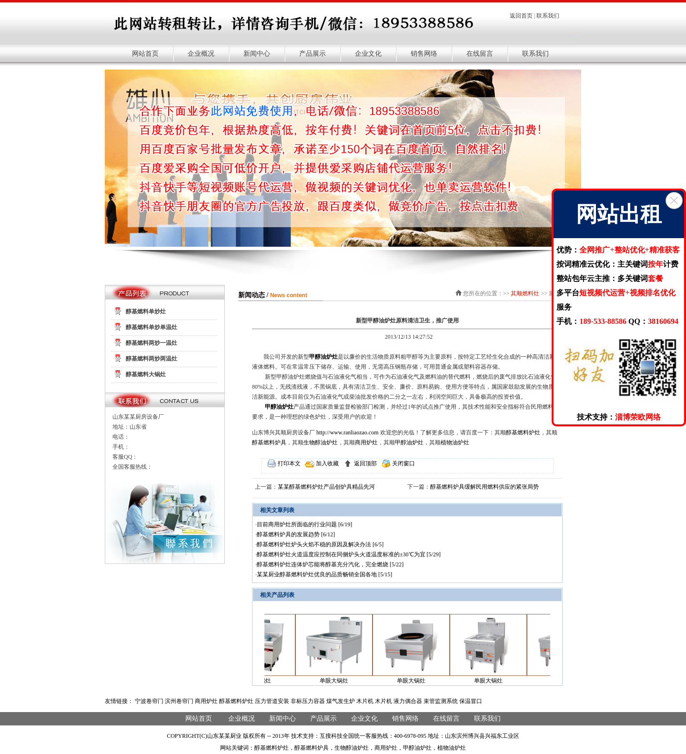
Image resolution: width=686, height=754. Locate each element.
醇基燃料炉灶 (523, 432)
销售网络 (424, 53)
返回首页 (521, 15)
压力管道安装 (272, 701)
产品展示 (312, 53)
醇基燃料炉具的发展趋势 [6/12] (296, 534)
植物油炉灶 (455, 442)
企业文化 (368, 53)
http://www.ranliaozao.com (347, 432)
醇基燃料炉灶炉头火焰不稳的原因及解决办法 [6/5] (320, 544)
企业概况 (201, 53)
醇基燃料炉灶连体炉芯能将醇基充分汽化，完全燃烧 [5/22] (330, 564)
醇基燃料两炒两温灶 (151, 358)
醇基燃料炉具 (269, 442)
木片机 (364, 701)
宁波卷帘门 (149, 701)
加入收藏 (326, 463)
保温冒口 (470, 701)
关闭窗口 (403, 463)
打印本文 (288, 463)
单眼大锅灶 (340, 680)
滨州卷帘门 (179, 701)
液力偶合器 (407, 701)
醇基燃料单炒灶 (146, 311)
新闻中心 (256, 53)
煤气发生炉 (340, 701)
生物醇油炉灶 (320, 442)
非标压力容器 (308, 701)
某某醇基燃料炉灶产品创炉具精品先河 (326, 486)
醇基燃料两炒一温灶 (151, 343)
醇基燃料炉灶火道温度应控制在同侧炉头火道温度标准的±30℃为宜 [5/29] (349, 554)
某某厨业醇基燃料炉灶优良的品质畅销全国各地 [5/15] (324, 574)
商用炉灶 (366, 442)
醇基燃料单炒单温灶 (151, 327)
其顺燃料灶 (525, 293)
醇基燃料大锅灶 (146, 374)
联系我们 (547, 15)
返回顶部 (365, 463)
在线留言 (479, 53)
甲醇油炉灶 (323, 356)
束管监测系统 (441, 701)
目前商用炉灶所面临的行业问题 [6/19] (304, 524)
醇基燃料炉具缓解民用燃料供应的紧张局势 (484, 486)
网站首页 (145, 53)
